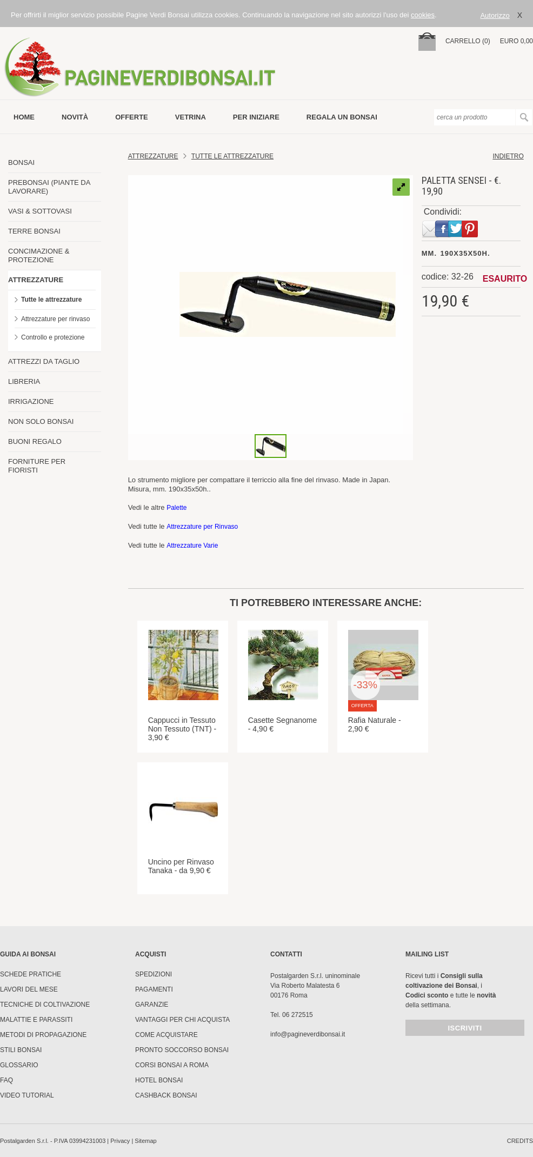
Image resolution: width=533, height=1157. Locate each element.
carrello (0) (467, 41)
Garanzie (151, 1004)
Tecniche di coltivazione (45, 1004)
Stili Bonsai (21, 1050)
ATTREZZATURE (35, 280)
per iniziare (256, 117)
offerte (131, 117)
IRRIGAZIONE (31, 401)
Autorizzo (494, 15)
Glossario (19, 1065)
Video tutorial (27, 1095)
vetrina (190, 117)
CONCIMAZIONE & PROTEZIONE (38, 255)
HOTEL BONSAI (159, 1080)
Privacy (120, 1141)
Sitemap (145, 1141)
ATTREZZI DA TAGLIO (43, 361)
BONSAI (21, 162)
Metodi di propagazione (43, 1035)
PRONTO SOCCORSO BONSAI (182, 1050)
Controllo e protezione (52, 337)
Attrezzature (153, 156)
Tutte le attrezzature (51, 299)
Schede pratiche (30, 974)
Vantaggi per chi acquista (182, 1019)
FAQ (6, 1080)
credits (520, 1141)
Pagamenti (154, 989)
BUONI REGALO (35, 441)
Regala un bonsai (342, 117)
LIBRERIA (24, 381)
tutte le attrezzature (232, 156)
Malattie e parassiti (36, 1019)
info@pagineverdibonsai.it (307, 1034)
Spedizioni (153, 974)
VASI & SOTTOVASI (40, 211)
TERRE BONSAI (34, 231)
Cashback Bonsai (166, 1095)
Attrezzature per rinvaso (55, 319)
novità (75, 117)
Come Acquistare (166, 1035)
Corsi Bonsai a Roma (172, 1065)
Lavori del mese (29, 989)
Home (24, 117)
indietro (507, 156)
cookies (423, 15)
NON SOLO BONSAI (41, 421)
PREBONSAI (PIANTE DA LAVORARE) (49, 186)
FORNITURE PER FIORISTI (36, 465)
